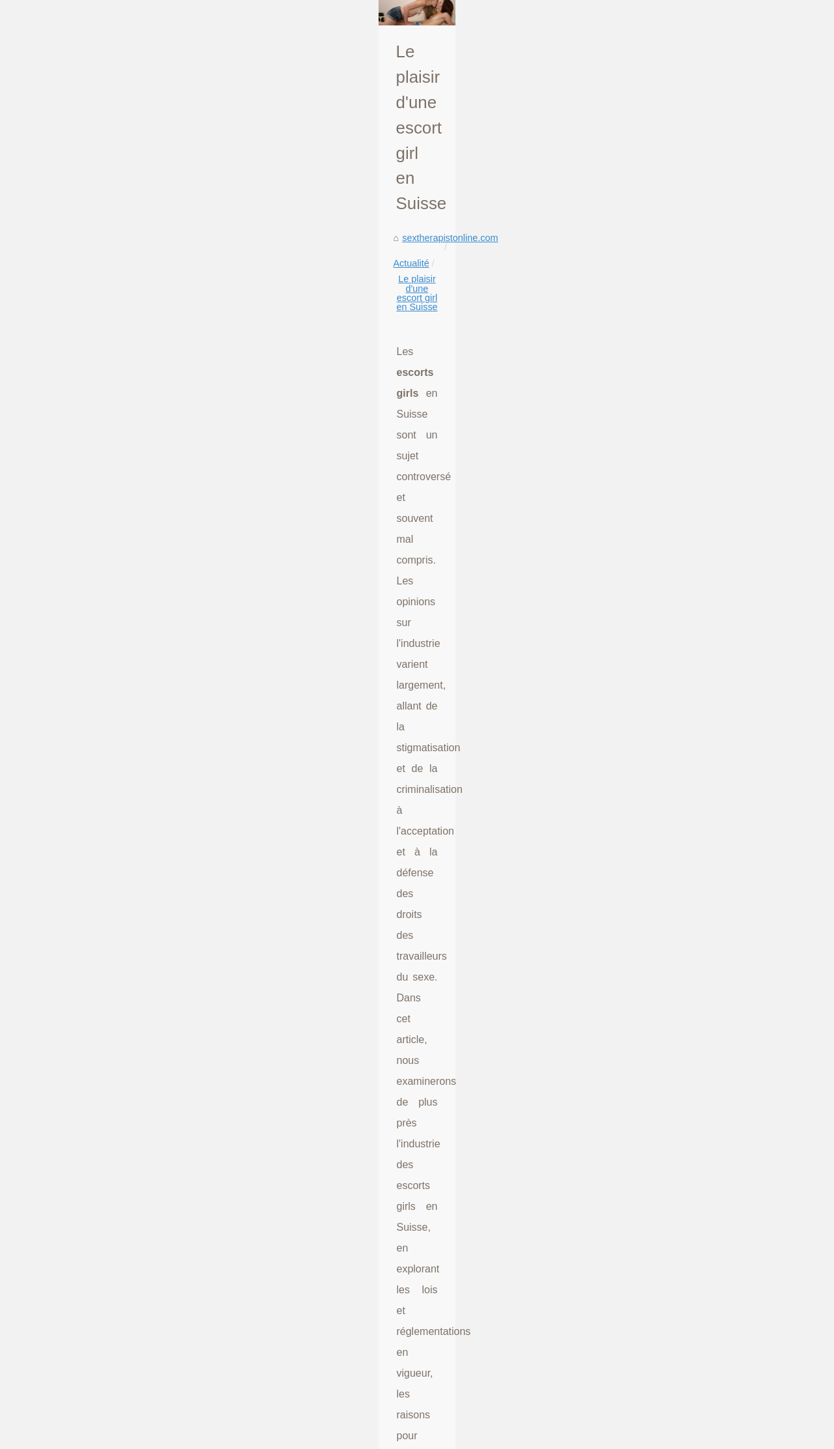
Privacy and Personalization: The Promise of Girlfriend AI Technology (257, 1204)
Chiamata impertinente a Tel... (691, 1156)
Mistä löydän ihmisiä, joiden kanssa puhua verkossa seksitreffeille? (143, 1111)
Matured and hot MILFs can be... (696, 507)
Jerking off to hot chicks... (681, 1010)
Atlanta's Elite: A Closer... (681, 743)
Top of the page (268, 1436)
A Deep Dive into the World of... (694, 1276)
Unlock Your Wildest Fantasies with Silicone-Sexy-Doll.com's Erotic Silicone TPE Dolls (293, 1249)
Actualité (164, 351)
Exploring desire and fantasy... (692, 1038)
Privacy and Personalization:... (692, 421)
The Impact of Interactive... (684, 654)
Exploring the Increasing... (683, 537)
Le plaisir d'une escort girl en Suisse (268, 351)
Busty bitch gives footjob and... (692, 1394)
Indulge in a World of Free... (686, 981)
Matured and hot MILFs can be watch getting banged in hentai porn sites (264, 1271)
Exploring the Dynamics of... (687, 952)
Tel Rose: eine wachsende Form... (700, 832)
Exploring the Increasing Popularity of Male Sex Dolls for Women (495, 1111)
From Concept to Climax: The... (694, 1305)
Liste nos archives (180, 1436)
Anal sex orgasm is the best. (688, 1068)
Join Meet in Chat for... (676, 1216)
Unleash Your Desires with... (687, 449)
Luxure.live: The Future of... (686, 392)
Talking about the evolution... (688, 332)
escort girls (358, 664)
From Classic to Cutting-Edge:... (695, 1334)
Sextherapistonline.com (98, 1436)
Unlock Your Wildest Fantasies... (696, 479)
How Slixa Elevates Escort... (687, 714)
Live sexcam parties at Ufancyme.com (193, 1361)
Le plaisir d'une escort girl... (686, 565)
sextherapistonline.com (86, 351)
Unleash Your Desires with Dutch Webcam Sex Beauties (231, 1226)
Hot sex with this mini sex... (685, 1096)
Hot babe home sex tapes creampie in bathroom (214, 1338)
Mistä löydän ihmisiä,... (676, 594)
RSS (226, 1436)
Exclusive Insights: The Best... (691, 772)
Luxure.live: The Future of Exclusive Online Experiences (230, 1181)
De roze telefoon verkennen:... (692, 892)
